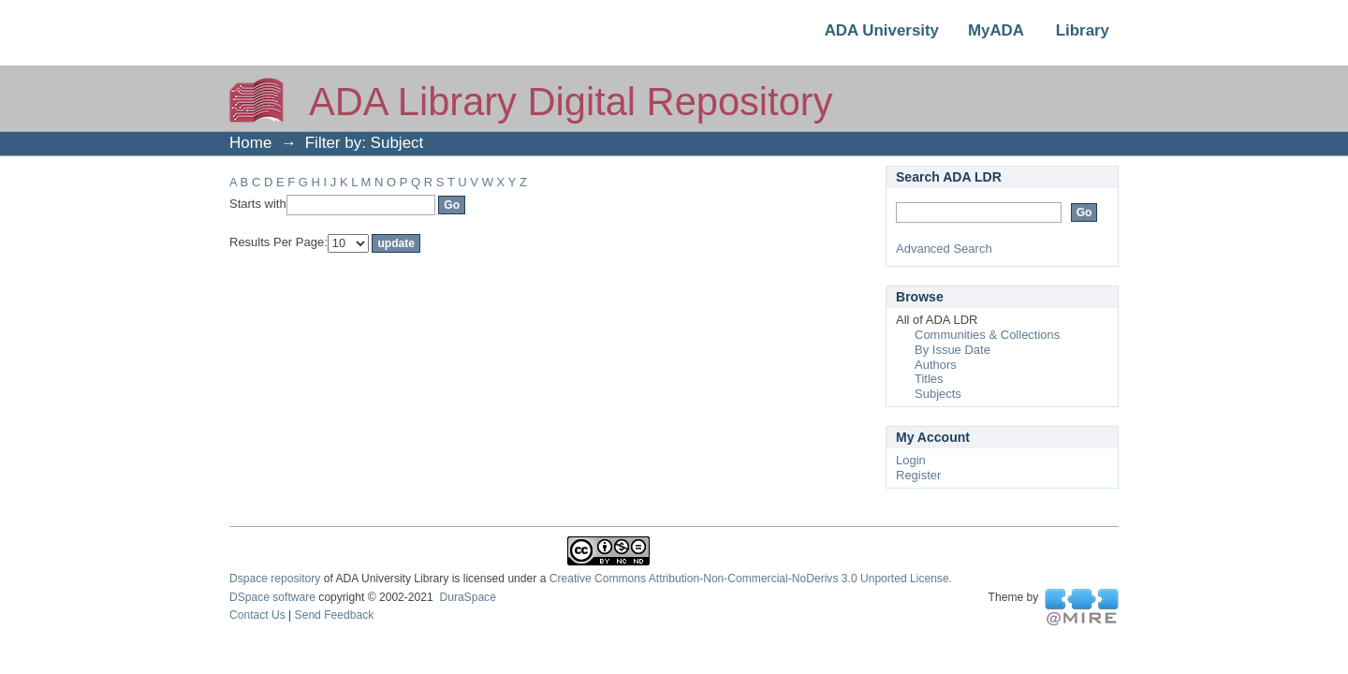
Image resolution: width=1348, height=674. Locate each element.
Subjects (938, 394)
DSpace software (272, 597)
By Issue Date (952, 350)
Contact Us (257, 615)
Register (918, 475)
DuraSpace (467, 597)
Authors (936, 365)
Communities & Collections (987, 335)
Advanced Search (944, 249)
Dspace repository (274, 578)
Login (911, 460)
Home (250, 143)
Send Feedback (334, 615)
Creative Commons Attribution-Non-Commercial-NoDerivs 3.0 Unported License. (750, 578)
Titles (929, 379)
